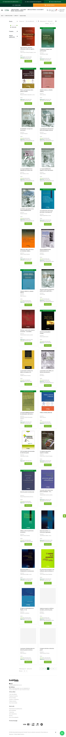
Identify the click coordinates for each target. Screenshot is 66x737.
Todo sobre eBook (13, 694)
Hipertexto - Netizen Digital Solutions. (16, 734)
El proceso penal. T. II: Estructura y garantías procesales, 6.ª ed (45, 532)
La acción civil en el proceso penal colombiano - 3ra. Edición (46, 491)
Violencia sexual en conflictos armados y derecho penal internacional (47, 610)
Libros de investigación (13, 717)
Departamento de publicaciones (15, 708)
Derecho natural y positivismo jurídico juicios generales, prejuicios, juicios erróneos (47, 291)
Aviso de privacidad (13, 702)
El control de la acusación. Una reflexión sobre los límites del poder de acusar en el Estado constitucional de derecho (47, 572)
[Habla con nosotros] (62, 733)
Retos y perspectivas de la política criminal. (26, 90)
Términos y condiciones (14, 699)
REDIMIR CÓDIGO (50, 5)
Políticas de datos (12, 701)
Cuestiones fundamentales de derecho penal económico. (27, 649)
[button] (47, 10)
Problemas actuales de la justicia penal (46, 50)
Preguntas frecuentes (13, 696)
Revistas (11, 715)
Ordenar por (21, 21)
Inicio (2, 15)
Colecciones (11, 712)
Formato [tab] (11, 31)
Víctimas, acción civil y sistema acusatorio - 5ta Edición (27, 330)
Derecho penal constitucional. (27, 492)
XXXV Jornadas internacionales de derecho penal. (27, 452)
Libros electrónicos (13, 713)
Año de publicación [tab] (12, 36)
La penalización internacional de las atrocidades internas (46, 129)
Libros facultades (8, 15)
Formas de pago (12, 697)
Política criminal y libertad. (46, 412)
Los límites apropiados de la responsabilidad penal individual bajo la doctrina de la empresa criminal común (27, 211)
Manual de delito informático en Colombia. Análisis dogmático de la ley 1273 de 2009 (27, 251)
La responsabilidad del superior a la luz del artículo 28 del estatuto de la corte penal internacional (46, 171)
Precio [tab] (10, 21)
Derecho (16, 15)
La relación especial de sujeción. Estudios (45, 452)
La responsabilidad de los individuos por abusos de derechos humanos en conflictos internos (26, 171)
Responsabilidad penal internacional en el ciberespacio (45, 251)
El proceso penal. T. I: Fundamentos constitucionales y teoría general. (27, 571)
